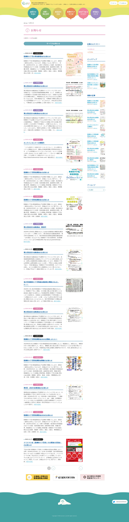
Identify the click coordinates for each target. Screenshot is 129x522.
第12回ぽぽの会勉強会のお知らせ (36, 113)
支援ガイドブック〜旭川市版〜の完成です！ (92, 84)
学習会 (91, 52)
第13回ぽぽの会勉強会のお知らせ (36, 86)
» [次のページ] (80, 468)
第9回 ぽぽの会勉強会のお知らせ (36, 388)
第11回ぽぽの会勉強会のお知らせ (36, 252)
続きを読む (37, 73)
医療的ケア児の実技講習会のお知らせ (37, 56)
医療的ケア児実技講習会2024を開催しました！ (41, 339)
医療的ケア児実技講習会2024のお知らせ (38, 415)
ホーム (114, 3)
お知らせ (123, 3)
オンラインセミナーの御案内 (34, 143)
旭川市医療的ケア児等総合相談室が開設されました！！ (92, 75)
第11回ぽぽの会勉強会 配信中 (35, 227)
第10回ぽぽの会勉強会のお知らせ (36, 312)
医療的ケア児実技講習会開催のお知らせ (38, 360)
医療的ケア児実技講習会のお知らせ (36, 172)
